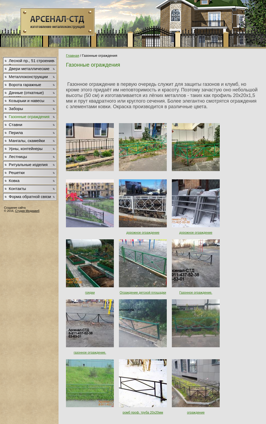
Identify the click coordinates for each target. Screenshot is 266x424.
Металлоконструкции (28, 76)
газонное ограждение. (90, 352)
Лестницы (18, 156)
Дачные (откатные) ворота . (26, 93)
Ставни (15, 124)
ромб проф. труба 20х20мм (143, 412)
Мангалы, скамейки (27, 140)
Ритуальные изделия (28, 164)
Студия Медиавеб (27, 210)
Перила (16, 132)
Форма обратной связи (30, 196)
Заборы (16, 108)
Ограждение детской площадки (143, 292)
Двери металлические (29, 68)
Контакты (17, 188)
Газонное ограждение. (195, 292)
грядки (90, 292)
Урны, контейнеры (26, 148)
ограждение (196, 412)
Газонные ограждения (29, 116)
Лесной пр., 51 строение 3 (31, 61)
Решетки (16, 172)
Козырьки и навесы (26, 100)
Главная (72, 56)
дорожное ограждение (142, 233)
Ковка (14, 180)
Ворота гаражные (25, 84)
